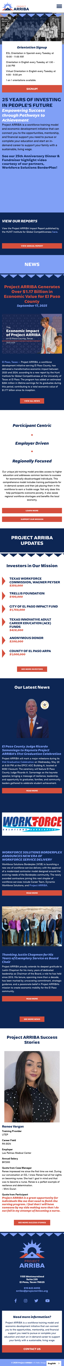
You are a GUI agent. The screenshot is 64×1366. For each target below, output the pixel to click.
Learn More (32, 510)
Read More (32, 790)
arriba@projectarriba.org (32, 1290)
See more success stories (32, 1222)
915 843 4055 (32, 1288)
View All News (32, 401)
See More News (32, 1019)
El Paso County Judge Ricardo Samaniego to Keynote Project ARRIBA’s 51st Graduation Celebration (31, 750)
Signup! (32, 88)
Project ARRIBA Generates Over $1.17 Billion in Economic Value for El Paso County (32, 294)
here (54, 231)
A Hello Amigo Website (43, 1362)
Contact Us (32, 1349)
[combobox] (53, 1363)
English (52, 1363)
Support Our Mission (32, 519)
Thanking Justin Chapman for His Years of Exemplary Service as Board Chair (30, 958)
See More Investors (32, 669)
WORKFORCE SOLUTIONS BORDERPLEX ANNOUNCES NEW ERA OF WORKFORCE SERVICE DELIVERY (32, 855)
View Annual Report (32, 246)
